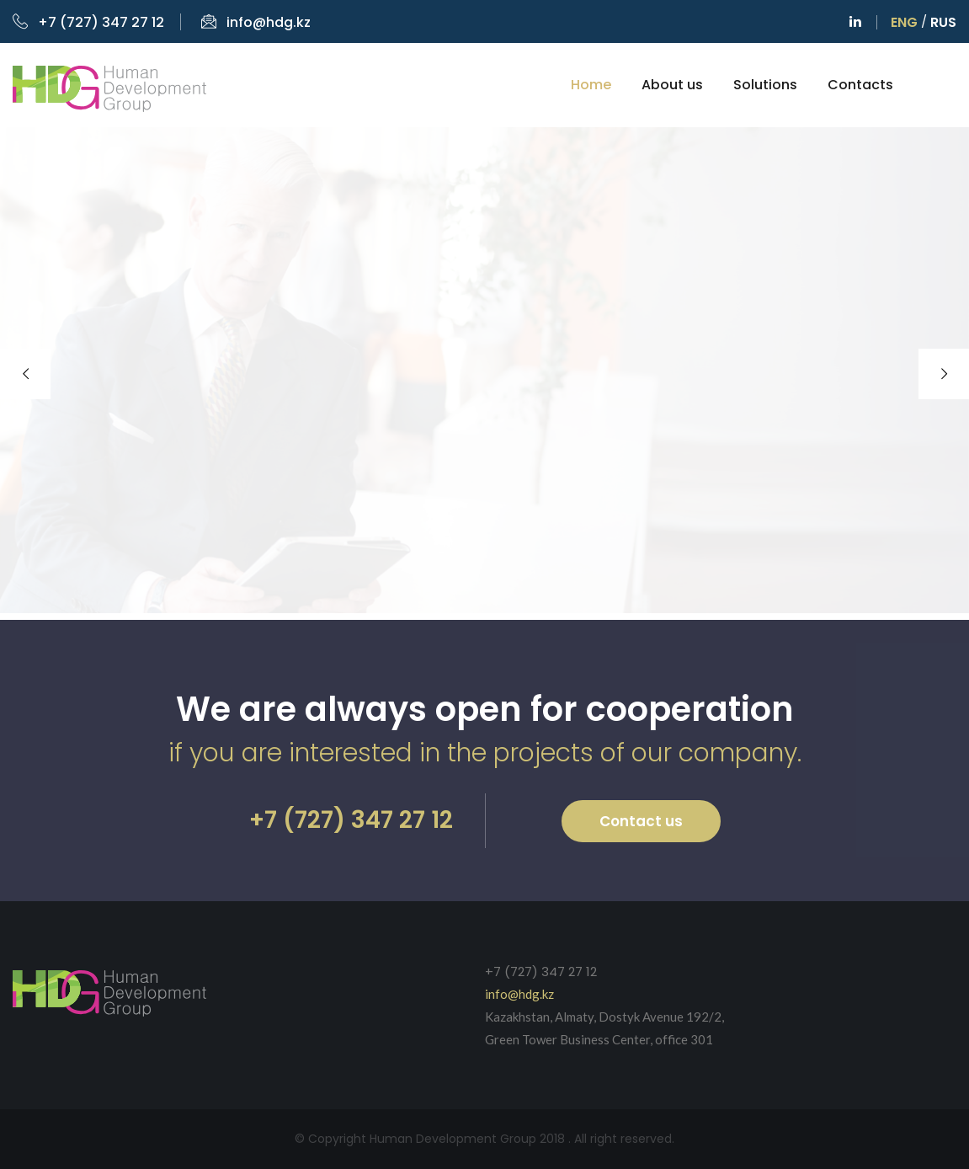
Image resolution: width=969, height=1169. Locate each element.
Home (591, 84)
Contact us (641, 821)
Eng (904, 22)
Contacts (860, 84)
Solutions (765, 84)
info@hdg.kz (256, 22)
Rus (943, 22)
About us (672, 84)
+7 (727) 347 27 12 (88, 22)
